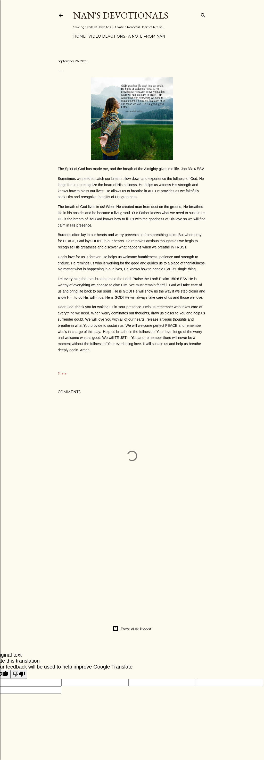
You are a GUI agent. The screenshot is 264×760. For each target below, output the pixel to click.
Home (79, 36)
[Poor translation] (19, 674)
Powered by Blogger (132, 628)
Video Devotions (106, 36)
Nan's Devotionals (120, 15)
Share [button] (62, 373)
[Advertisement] (132, 564)
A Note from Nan (146, 36)
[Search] (203, 14)
